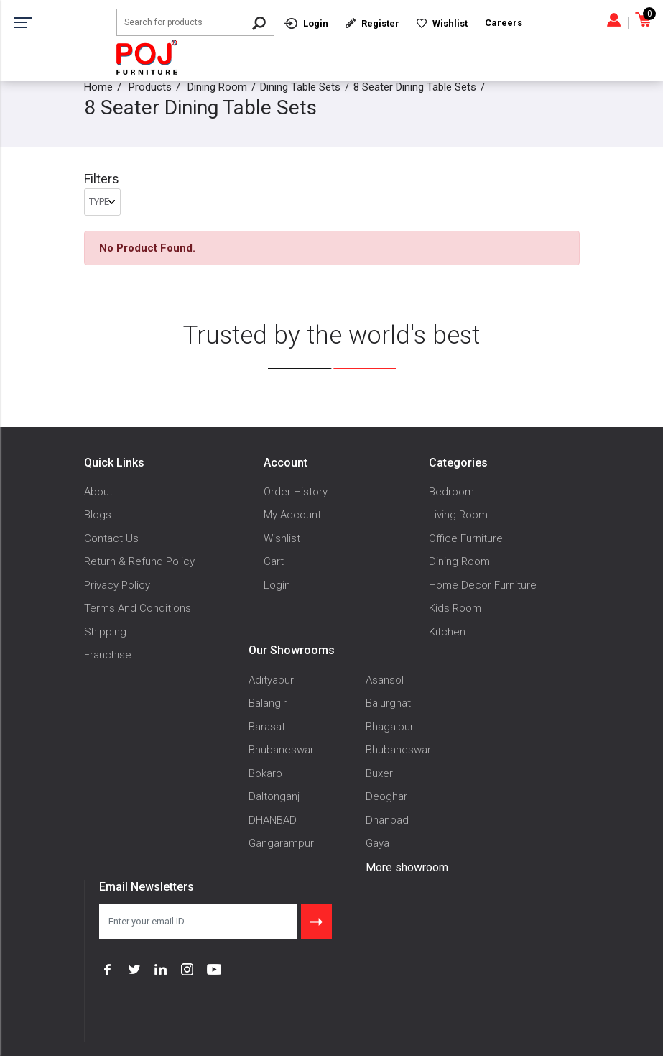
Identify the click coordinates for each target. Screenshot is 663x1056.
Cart (274, 561)
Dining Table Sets (300, 87)
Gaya (377, 843)
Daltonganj (274, 796)
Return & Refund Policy (139, 561)
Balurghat (388, 703)
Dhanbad (387, 820)
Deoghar (386, 796)
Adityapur (271, 680)
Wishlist (282, 538)
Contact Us (111, 538)
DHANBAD (273, 820)
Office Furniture (466, 538)
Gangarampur (281, 843)
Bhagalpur (390, 726)
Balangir (268, 703)
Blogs (97, 514)
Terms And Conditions (137, 608)
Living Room (458, 514)
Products (150, 87)
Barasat (267, 726)
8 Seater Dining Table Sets (414, 87)
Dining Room (217, 87)
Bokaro (265, 773)
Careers (503, 22)
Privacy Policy (117, 585)
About (98, 491)
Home (98, 87)
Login (277, 585)
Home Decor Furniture (483, 585)
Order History (296, 491)
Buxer (379, 773)
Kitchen (447, 631)
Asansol (385, 680)
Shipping (105, 631)
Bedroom (451, 491)
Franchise (107, 654)
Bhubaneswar (281, 749)
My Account (292, 514)
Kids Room (455, 608)
